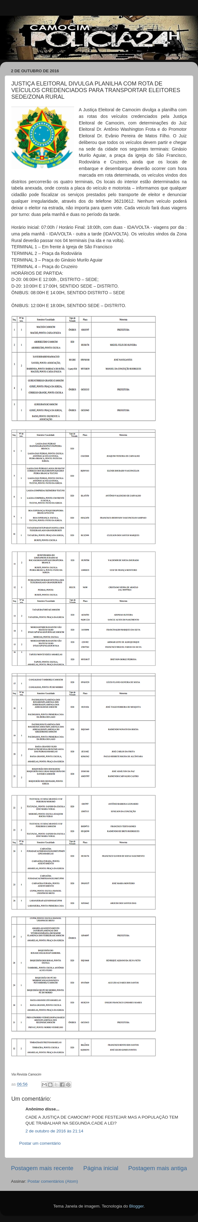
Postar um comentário (40, 1143)
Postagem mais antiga (157, 1168)
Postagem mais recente (42, 1168)
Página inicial (100, 1168)
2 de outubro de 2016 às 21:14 (54, 1131)
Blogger (136, 1206)
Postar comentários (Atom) (53, 1181)
